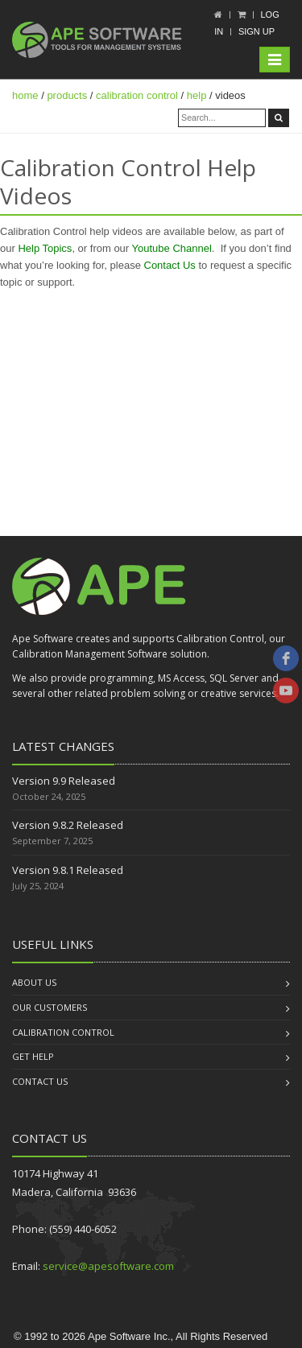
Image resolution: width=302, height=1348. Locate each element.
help (197, 95)
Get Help (33, 1056)
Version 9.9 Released (63, 780)
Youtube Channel (172, 248)
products (67, 95)
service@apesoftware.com (108, 1266)
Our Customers (49, 1007)
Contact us (40, 1081)
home (25, 95)
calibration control (137, 95)
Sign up (256, 31)
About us (34, 982)
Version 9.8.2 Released (67, 825)
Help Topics (45, 248)
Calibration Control (63, 1032)
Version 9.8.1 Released (67, 870)
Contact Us (170, 265)
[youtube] (286, 690)
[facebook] (286, 658)
